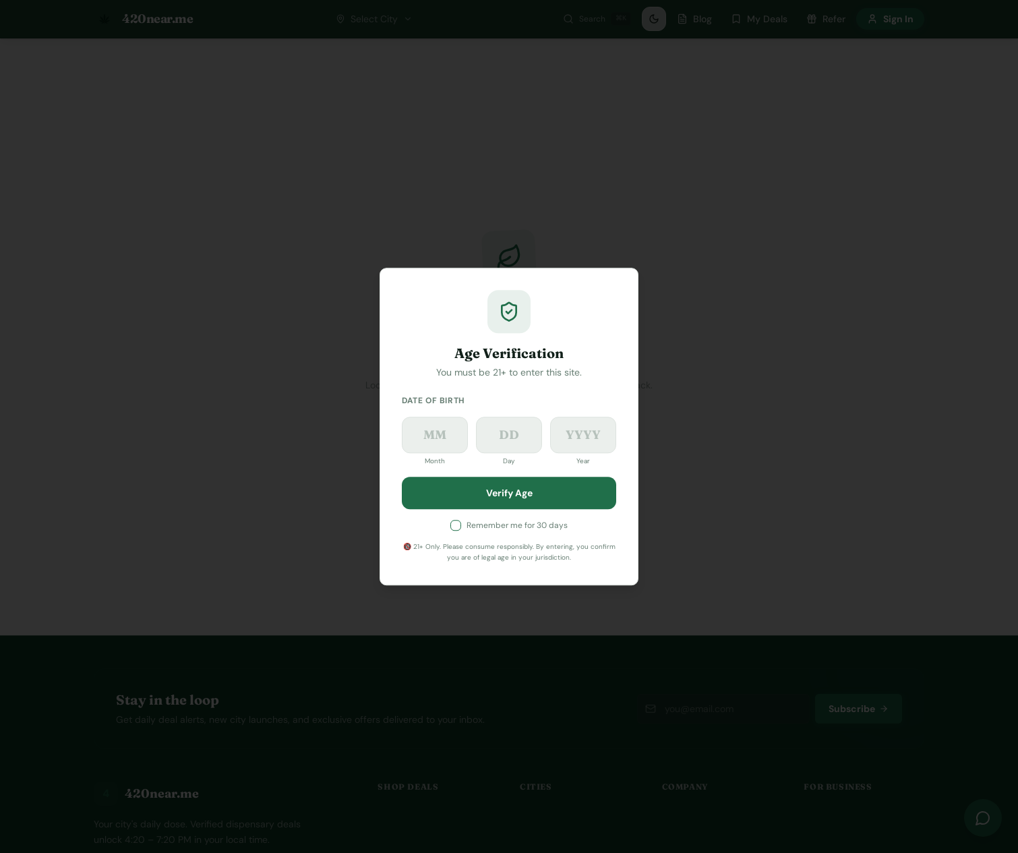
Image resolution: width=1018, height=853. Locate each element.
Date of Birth (433, 400)
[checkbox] (455, 525)
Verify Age (509, 493)
